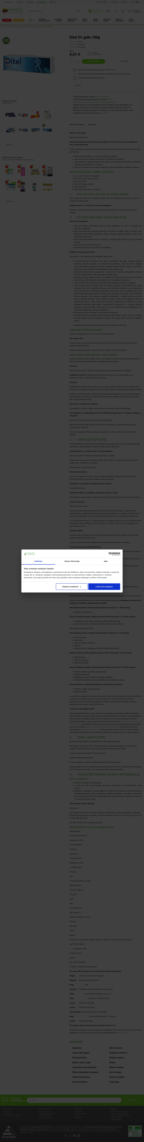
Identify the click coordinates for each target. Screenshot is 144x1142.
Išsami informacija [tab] (72, 561)
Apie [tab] (106, 561)
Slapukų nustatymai (71, 587)
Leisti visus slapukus (104, 587)
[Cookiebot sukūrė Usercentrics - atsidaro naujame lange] (110, 553)
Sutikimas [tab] (38, 561)
